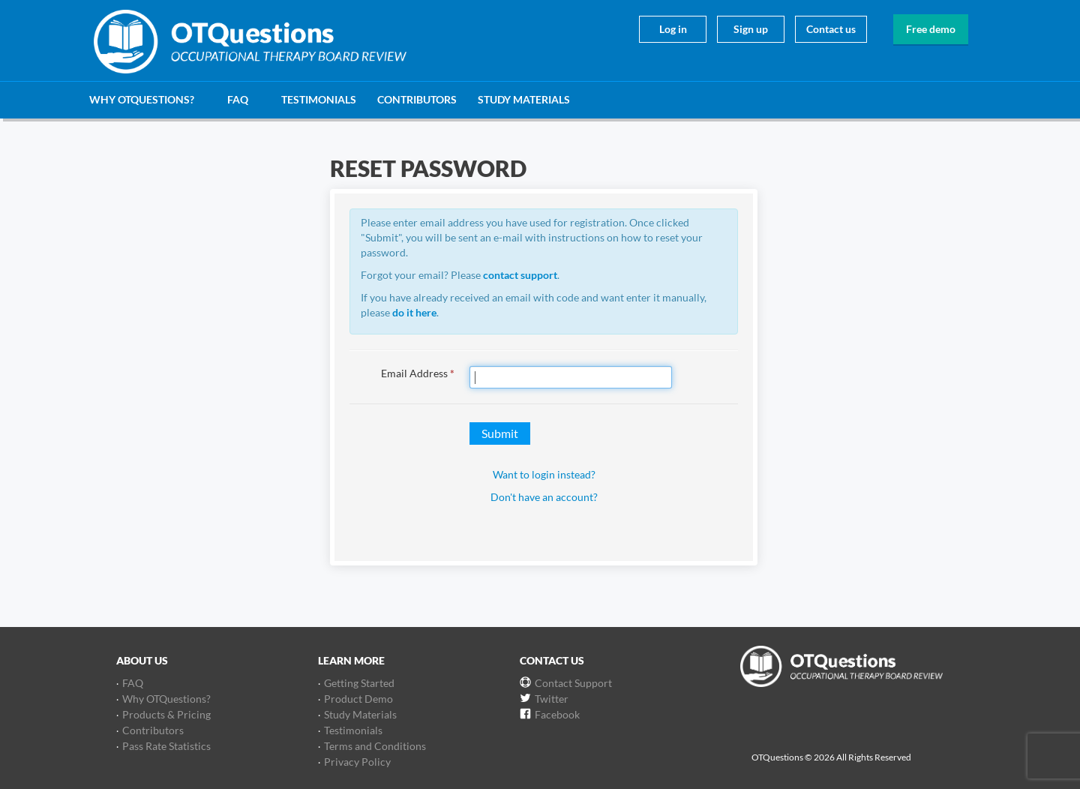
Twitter (551, 698)
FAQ (237, 99)
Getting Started (359, 682)
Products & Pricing (166, 714)
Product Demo (358, 698)
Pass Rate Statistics (166, 746)
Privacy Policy (357, 761)
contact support (520, 274)
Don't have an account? (544, 496)
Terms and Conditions (375, 746)
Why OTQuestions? (141, 99)
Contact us (831, 28)
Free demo (931, 28)
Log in (673, 28)
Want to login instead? (544, 474)
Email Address (417, 373)
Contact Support (573, 682)
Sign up (751, 28)
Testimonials (318, 99)
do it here (414, 312)
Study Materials (524, 99)
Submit (500, 433)
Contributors (417, 99)
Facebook (557, 714)
